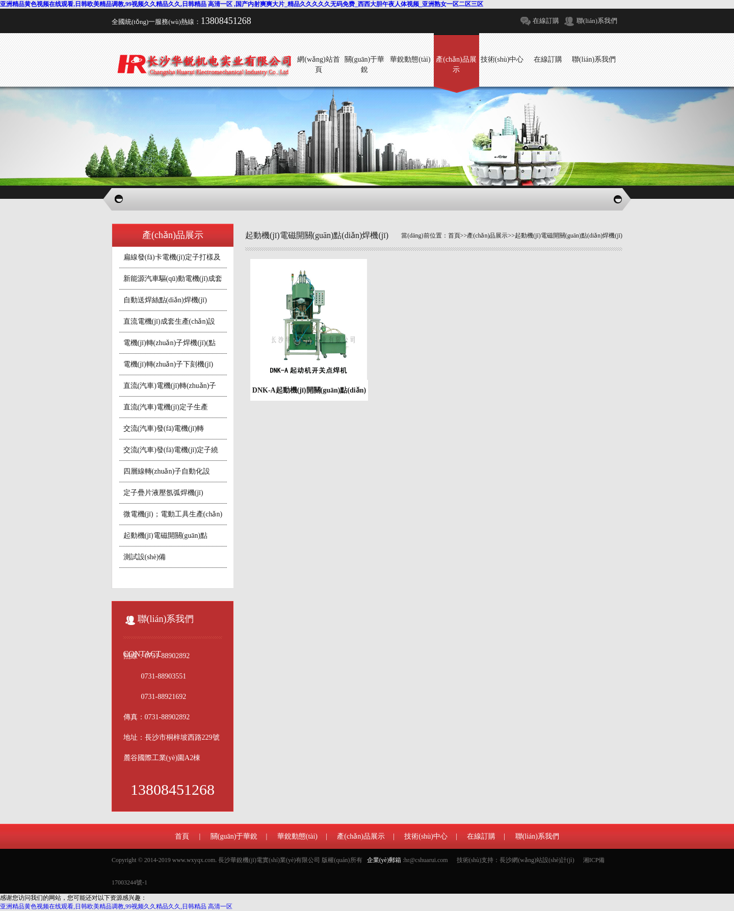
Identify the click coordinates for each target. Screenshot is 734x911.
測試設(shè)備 (144, 557)
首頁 (454, 235)
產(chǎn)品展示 (487, 235)
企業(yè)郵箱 (384, 860)
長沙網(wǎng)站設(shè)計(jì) (537, 860)
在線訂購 (546, 20)
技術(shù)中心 (426, 836)
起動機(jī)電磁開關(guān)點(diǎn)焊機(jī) (568, 235)
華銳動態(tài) (297, 836)
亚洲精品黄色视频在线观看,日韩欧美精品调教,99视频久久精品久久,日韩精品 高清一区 (116, 906)
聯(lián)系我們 (596, 20)
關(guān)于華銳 (234, 836)
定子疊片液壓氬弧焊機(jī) (163, 493)
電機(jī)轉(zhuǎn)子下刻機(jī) (168, 364)
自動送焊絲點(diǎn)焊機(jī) (165, 300)
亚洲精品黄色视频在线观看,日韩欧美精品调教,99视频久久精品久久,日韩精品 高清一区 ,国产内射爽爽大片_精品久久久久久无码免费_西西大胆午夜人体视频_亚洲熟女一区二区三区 (241, 4)
